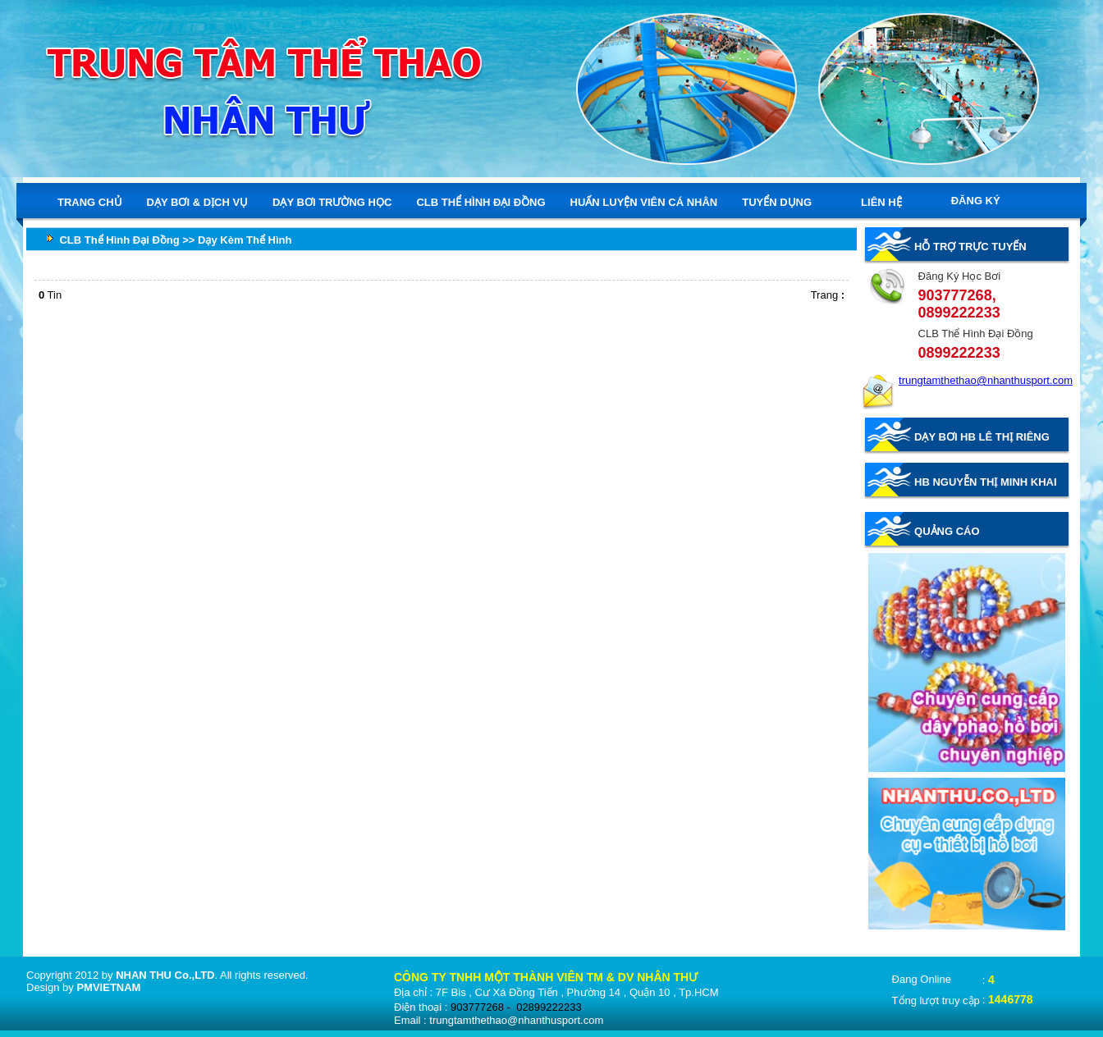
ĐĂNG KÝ (975, 200)
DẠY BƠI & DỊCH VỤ (198, 201)
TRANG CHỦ (89, 201)
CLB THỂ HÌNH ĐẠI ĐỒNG (480, 201)
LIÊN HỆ (881, 202)
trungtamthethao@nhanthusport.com (986, 380)
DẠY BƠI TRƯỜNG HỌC (331, 201)
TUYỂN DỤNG (777, 202)
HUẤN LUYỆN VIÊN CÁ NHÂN (644, 201)
